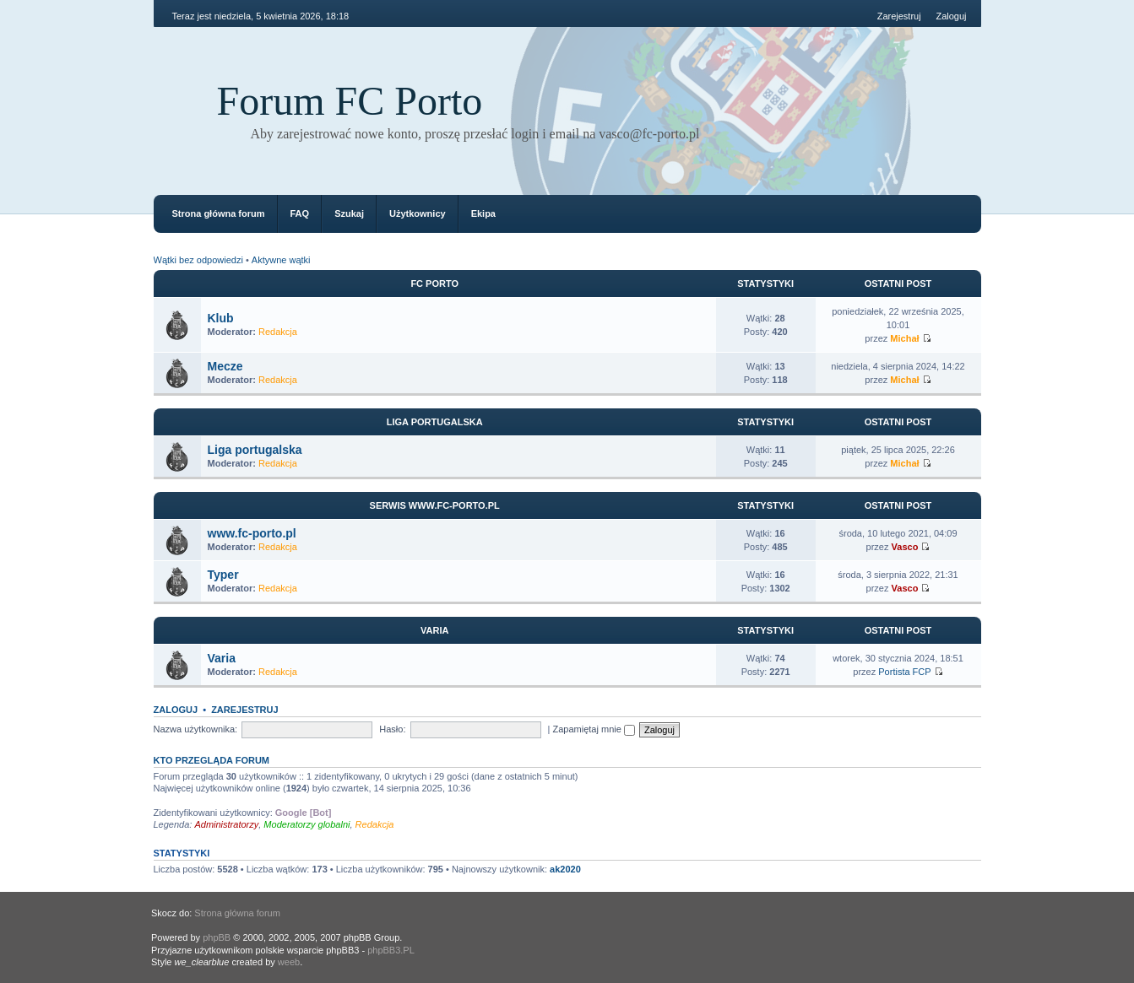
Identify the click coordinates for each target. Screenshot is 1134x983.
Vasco (905, 547)
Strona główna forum (218, 213)
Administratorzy (226, 824)
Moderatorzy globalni (306, 824)
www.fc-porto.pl (252, 533)
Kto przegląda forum (212, 760)
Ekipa (483, 213)
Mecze (225, 366)
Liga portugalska (435, 422)
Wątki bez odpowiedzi (198, 260)
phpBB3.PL (391, 950)
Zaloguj (951, 16)
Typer (223, 574)
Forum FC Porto (350, 100)
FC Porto (434, 283)
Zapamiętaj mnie (594, 729)
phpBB (217, 937)
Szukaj (349, 213)
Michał (904, 338)
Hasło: (392, 729)
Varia (434, 630)
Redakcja (277, 332)
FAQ (300, 213)
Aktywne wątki (281, 260)
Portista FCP (904, 672)
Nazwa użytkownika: (196, 729)
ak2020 (565, 869)
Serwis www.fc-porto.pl (435, 505)
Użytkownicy (417, 213)
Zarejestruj (899, 16)
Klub (221, 318)
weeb (289, 962)
